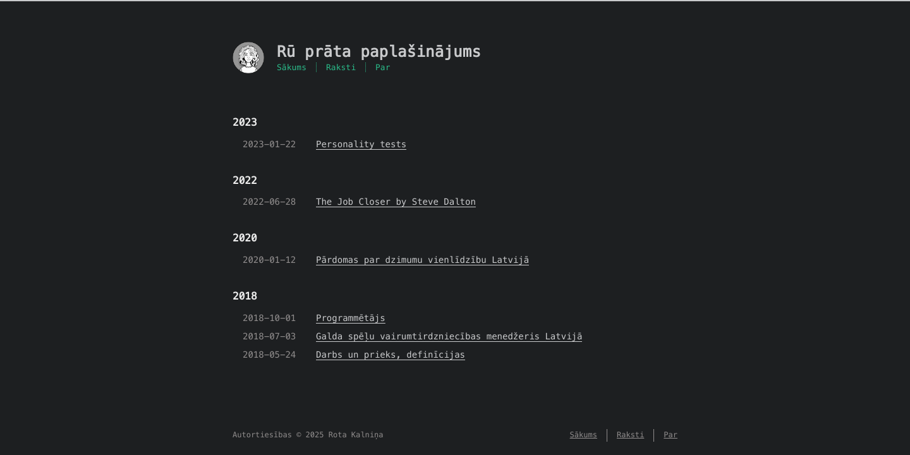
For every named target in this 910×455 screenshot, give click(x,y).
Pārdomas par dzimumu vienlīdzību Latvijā (422, 259)
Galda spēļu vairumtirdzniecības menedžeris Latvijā (449, 336)
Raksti (341, 67)
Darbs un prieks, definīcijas (390, 354)
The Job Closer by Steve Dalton (396, 201)
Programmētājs (350, 318)
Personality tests (361, 144)
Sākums (291, 67)
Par (383, 67)
